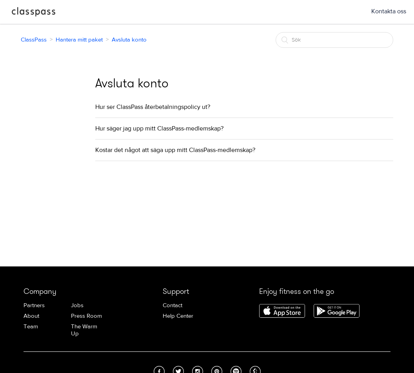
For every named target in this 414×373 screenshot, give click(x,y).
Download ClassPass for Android (337, 311)
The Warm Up (84, 330)
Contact (172, 305)
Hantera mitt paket (79, 39)
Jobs (77, 305)
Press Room (86, 316)
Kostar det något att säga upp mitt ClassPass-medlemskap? (175, 150)
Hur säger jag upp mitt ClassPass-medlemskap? (159, 128)
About (31, 316)
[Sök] (334, 40)
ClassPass (33, 13)
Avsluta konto (129, 39)
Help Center (178, 316)
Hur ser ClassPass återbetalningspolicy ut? (152, 107)
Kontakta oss (388, 11)
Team (31, 326)
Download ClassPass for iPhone (282, 311)
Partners (34, 305)
